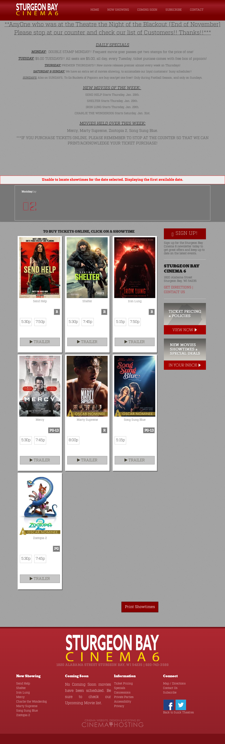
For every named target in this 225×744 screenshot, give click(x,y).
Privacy (119, 706)
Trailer (40, 342)
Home (94, 10)
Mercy (20, 697)
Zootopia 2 (23, 715)
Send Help (23, 683)
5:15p (120, 321)
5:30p (25, 321)
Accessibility (122, 702)
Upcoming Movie (80, 703)
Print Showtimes (140, 607)
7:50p (40, 321)
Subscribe (174, 10)
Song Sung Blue (27, 711)
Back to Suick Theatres (178, 712)
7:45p (87, 321)
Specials (119, 688)
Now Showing (118, 10)
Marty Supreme (26, 706)
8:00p (73, 440)
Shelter (21, 688)
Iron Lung (23, 692)
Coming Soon (147, 10)
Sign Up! (185, 233)
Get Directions (177, 287)
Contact (196, 10)
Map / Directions (174, 683)
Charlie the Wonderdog (31, 702)
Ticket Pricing (123, 683)
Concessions (122, 692)
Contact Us (174, 292)
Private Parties (124, 697)
